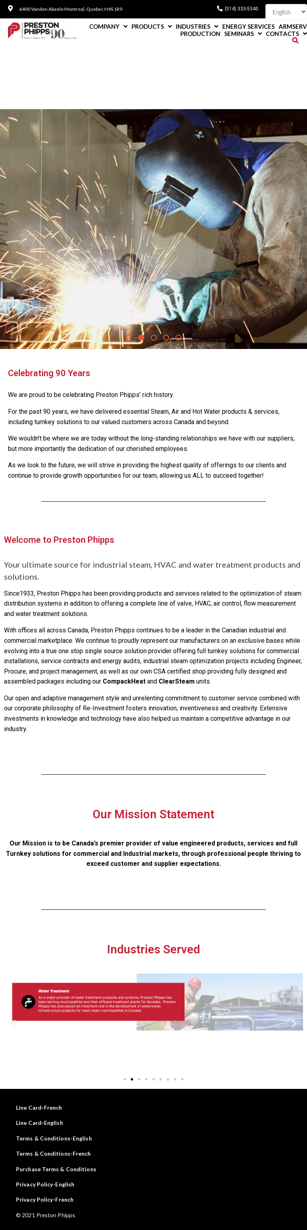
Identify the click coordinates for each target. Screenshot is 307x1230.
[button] (125, 1079)
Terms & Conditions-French (53, 1153)
